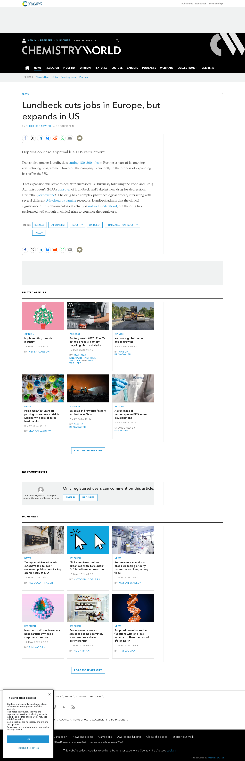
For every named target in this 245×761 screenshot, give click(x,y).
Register (46, 40)
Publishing (187, 3)
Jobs (55, 77)
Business (39, 225)
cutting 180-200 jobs (84, 163)
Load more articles (88, 450)
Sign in (70, 497)
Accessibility (99, 719)
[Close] (49, 694)
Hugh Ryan (82, 650)
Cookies (64, 719)
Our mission (60, 736)
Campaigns (105, 736)
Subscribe (63, 40)
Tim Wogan (37, 647)
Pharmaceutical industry (122, 225)
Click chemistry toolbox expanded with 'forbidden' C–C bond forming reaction (86, 566)
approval (64, 189)
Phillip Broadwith (38, 126)
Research (75, 558)
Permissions (118, 719)
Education (201, 3)
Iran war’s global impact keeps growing (130, 340)
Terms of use (80, 719)
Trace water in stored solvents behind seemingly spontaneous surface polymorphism (86, 635)
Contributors (84, 696)
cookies (171, 750)
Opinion (29, 334)
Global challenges (156, 736)
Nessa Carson (39, 351)
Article (119, 406)
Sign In (31, 40)
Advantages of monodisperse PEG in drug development (131, 414)
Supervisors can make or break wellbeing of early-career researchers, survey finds (131, 567)
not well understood (102, 206)
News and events (82, 736)
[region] (28, 723)
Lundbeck (94, 225)
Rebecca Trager (41, 582)
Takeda (39, 232)
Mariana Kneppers (77, 356)
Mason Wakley (40, 431)
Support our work (183, 736)
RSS (99, 696)
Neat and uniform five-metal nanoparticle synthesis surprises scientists (42, 634)
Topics (57, 696)
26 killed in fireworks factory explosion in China (87, 412)
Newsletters (42, 77)
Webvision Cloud (216, 757)
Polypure (121, 430)
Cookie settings (28, 748)
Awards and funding (129, 736)
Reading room (68, 77)
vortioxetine (46, 195)
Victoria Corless (87, 579)
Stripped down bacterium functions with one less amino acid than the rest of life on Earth (132, 635)
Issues (68, 696)
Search (117, 40)
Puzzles (83, 77)
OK (28, 739)
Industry (77, 225)
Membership (216, 3)
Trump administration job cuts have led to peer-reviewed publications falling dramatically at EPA (42, 567)
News (25, 94)
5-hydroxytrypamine (61, 200)
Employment (58, 225)
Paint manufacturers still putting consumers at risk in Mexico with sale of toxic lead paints (42, 416)
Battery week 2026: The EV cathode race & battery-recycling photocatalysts (87, 342)
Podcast (74, 334)
